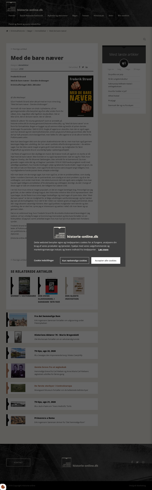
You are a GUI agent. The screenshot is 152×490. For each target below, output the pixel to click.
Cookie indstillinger (44, 260)
